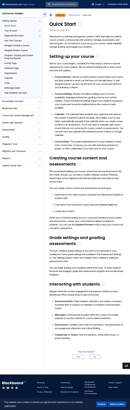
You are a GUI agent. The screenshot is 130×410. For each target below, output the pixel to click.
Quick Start (10, 25)
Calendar (8, 78)
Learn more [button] (10, 405)
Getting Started (21, 21)
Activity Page (10, 63)
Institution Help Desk (118, 4)
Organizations (10, 73)
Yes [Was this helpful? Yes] (78, 357)
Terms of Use (42, 387)
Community (65, 383)
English (99, 4)
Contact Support (115, 383)
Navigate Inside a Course (16, 50)
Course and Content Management (21, 115)
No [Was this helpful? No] (95, 357)
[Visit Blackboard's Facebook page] (3, 388)
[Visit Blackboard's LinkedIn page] (12, 388)
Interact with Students (21, 122)
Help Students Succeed (15, 93)
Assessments (21, 129)
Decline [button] (101, 404)
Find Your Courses (13, 40)
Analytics (21, 158)
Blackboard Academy (70, 392)
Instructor (60, 15)
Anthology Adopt (12, 88)
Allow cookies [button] (117, 404)
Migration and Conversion (21, 151)
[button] (40, 21)
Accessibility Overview (21, 101)
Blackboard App (21, 108)
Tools (7, 83)
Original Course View (21, 165)
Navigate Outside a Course (16, 45)
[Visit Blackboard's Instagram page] (16, 388)
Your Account (22, 30)
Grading (21, 137)
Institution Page (11, 68)
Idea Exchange (67, 387)
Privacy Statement (44, 392)
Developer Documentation (91, 392)
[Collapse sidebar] (45, 14)
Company (41, 383)
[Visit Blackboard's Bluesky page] (8, 388)
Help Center (113, 387)
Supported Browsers (22, 35)
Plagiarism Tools (21, 144)
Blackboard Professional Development (90, 384)
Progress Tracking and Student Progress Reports (18, 57)
